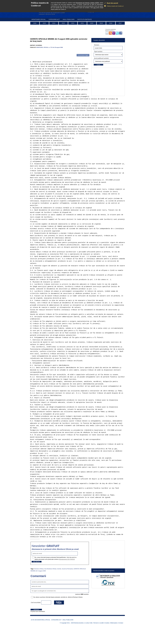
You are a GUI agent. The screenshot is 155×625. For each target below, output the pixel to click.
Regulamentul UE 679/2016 (67, 559)
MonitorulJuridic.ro (79, 623)
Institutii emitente (84, 19)
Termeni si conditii (99, 623)
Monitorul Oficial (38, 569)
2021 (82, 23)
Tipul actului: (98, 51)
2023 (63, 23)
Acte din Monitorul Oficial (40, 620)
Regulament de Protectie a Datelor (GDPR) (87, 2)
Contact (121, 623)
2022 (72, 23)
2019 (101, 23)
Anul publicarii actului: (101, 58)
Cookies (107, 623)
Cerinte (59, 569)
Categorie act (54, 19)
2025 (44, 23)
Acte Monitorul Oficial (50, 569)
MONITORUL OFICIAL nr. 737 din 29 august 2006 (49, 47)
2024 (53, 23)
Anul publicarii (68, 19)
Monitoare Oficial (39, 19)
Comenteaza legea (83, 55)
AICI (94, 7)
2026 (34, 23)
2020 (91, 23)
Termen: (96, 45)
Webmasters (114, 623)
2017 (120, 23)
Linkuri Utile (89, 623)
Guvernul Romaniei (67, 569)
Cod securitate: (36, 602)
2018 (110, 23)
